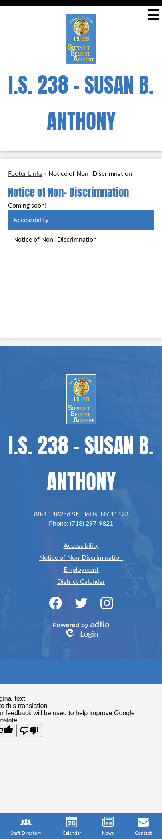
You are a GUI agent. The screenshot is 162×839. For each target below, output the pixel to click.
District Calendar (81, 581)
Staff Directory (25, 826)
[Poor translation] (29, 730)
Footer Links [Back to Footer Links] (25, 173)
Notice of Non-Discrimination (81, 557)
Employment (81, 569)
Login (81, 634)
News (108, 826)
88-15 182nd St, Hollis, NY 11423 (81, 513)
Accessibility (81, 545)
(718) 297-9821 (91, 523)
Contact (143, 826)
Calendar (71, 826)
